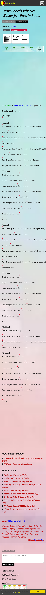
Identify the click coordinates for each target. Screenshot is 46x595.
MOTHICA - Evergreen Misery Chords (18, 464)
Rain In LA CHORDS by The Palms (16, 490)
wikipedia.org (37, 539)
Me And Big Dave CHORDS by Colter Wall (19, 506)
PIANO (24, 30)
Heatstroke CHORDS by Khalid (15, 475)
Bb (23, 49)
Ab (6, 49)
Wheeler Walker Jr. (22, 105)
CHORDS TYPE (8, 22)
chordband (6, 105)
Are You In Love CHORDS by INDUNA (18, 481)
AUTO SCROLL (21, 22)
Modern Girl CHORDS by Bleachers (17, 478)
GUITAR (6, 30)
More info (16, 593)
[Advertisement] (23, 79)
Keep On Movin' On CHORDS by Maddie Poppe (21, 494)
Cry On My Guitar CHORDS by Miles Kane (19, 497)
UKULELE (15, 30)
